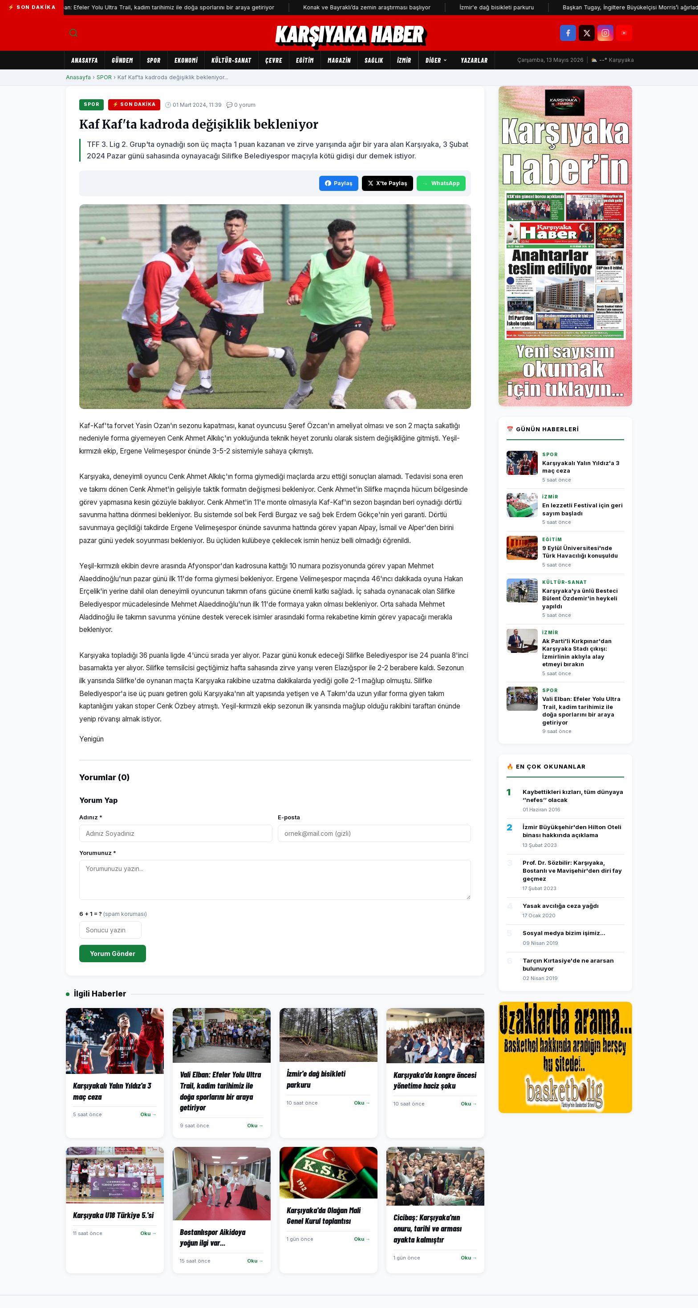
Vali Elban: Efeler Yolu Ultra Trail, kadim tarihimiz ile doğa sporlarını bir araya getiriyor (121, 7)
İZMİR (404, 60)
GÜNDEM (122, 60)
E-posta (289, 817)
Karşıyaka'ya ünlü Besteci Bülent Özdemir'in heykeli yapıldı (580, 598)
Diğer (436, 60)
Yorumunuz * (97, 852)
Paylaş (339, 183)
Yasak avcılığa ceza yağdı (561, 905)
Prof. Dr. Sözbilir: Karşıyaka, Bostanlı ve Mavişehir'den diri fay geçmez (572, 870)
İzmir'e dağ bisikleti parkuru (458, 7)
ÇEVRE (273, 60)
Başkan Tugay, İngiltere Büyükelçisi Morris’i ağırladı (592, 7)
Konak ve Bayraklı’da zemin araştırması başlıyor (328, 7)
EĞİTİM (305, 60)
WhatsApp (441, 183)
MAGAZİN (339, 60)
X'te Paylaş (387, 183)
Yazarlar (474, 60)
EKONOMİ (186, 60)
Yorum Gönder (112, 953)
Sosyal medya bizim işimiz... (564, 932)
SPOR (154, 60)
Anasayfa (84, 60)
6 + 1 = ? (113, 913)
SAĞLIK (374, 60)
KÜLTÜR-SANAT (231, 60)
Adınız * (90, 817)
